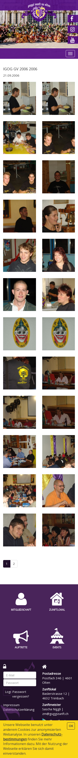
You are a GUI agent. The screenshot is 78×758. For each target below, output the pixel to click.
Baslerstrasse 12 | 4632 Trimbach (56, 695)
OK (71, 726)
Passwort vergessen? (20, 694)
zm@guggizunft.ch (55, 714)
